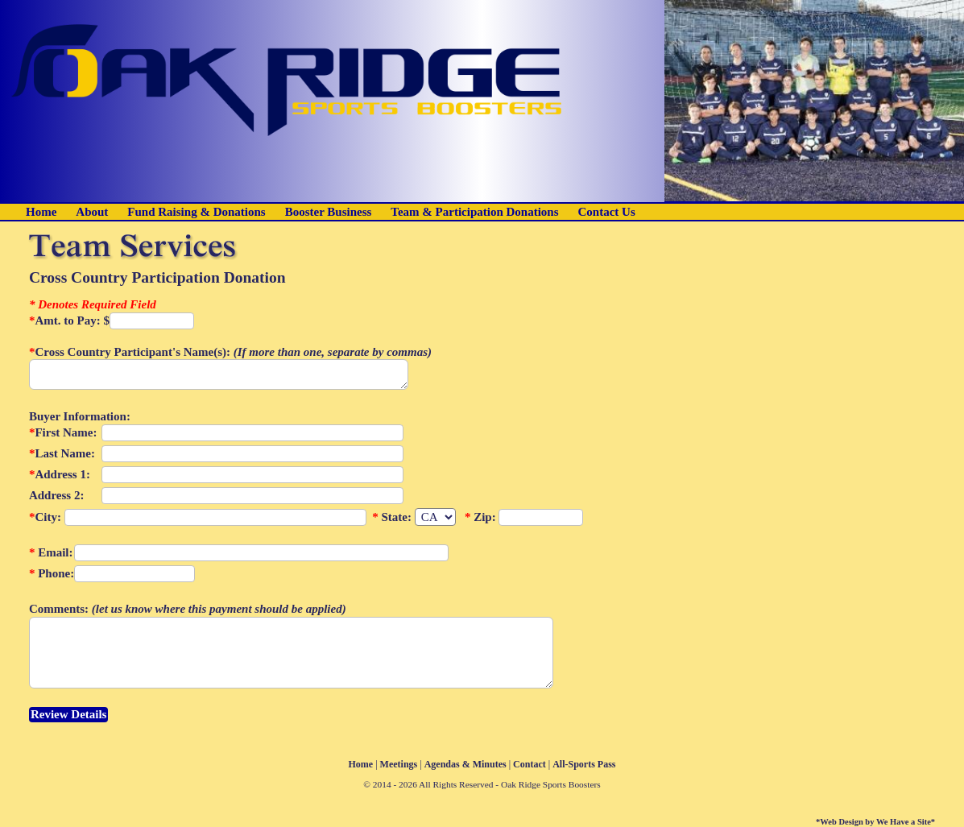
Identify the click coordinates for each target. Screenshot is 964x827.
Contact (529, 764)
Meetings (399, 764)
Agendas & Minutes (465, 764)
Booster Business (328, 211)
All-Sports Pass (583, 764)
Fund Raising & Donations (196, 211)
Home (41, 211)
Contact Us (606, 211)
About (92, 211)
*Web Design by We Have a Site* (875, 821)
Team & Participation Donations (474, 211)
